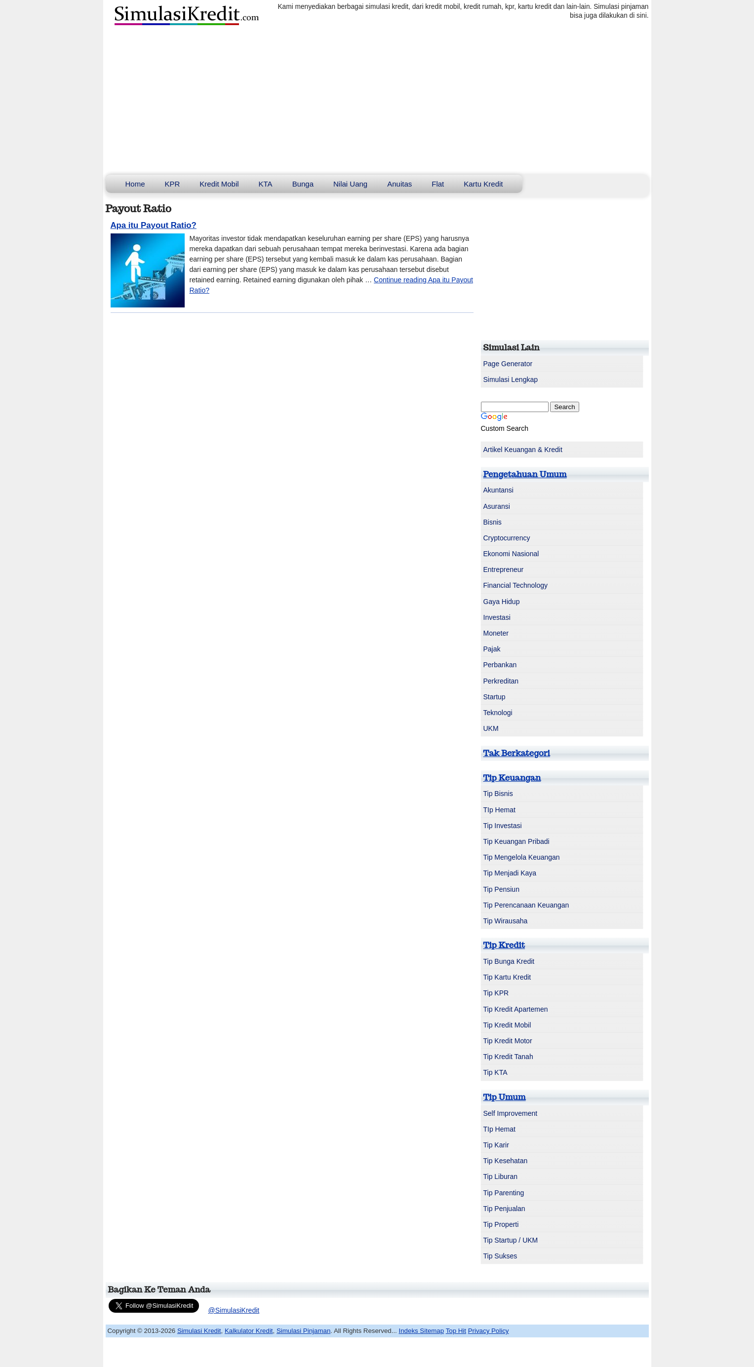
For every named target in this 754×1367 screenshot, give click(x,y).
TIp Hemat (499, 810)
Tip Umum (504, 1097)
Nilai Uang (350, 184)
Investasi (497, 617)
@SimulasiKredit (234, 1310)
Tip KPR (496, 993)
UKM (491, 728)
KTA (266, 184)
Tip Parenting (503, 1193)
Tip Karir (496, 1145)
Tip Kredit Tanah (508, 1057)
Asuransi (496, 506)
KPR (172, 184)
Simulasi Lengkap (510, 379)
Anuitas (399, 184)
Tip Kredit (504, 945)
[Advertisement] (377, 101)
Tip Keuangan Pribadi (516, 841)
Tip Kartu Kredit (507, 977)
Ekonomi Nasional (511, 554)
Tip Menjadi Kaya (510, 873)
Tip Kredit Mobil (507, 1025)
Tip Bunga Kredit (509, 961)
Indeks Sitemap (421, 1330)
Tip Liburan (500, 1176)
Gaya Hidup (501, 602)
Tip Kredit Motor (507, 1041)
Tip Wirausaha (505, 921)
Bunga (303, 184)
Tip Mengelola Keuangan (521, 857)
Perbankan (500, 665)
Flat (438, 184)
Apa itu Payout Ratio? (154, 225)
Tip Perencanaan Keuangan (526, 905)
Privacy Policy (488, 1330)
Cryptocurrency (506, 538)
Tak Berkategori (516, 753)
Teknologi (498, 713)
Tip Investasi (502, 826)
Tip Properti (501, 1224)
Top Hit (456, 1330)
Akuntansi (498, 490)
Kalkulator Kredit (249, 1330)
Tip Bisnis (498, 793)
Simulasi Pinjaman (303, 1330)
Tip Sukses (500, 1256)
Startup (494, 697)
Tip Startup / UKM (510, 1240)
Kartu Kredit (483, 184)
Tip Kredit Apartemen (515, 1009)
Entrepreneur (503, 569)
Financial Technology (515, 585)
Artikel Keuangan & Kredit (522, 450)
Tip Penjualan (504, 1209)
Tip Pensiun (501, 889)
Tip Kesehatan (505, 1161)
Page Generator (508, 364)
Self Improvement (510, 1113)
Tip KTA (495, 1072)
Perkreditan (501, 681)
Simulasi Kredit (199, 1330)
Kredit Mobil (218, 184)
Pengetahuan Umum (525, 474)
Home (135, 184)
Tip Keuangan (512, 777)
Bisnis (492, 522)
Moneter (496, 633)
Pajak (492, 649)
